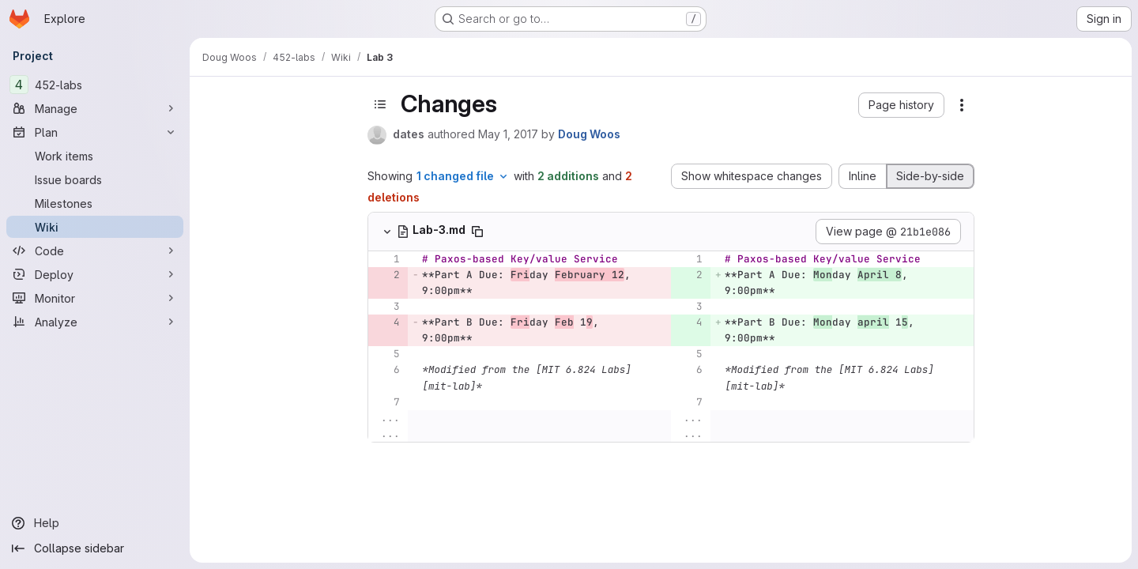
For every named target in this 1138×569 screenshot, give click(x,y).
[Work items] (94, 156)
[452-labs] (94, 84)
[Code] (94, 250)
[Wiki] (94, 227)
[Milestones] (94, 203)
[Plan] (94, 132)
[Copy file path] (477, 231)
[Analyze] (94, 322)
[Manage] (94, 108)
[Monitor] (94, 298)
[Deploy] (94, 274)
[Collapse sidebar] (94, 548)
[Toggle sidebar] (380, 104)
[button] (901, 105)
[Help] (94, 523)
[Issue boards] (94, 179)
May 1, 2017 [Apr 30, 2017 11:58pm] (508, 134)
